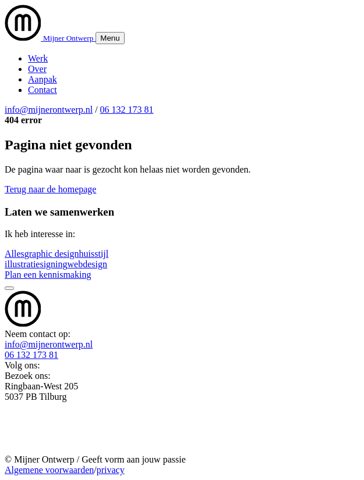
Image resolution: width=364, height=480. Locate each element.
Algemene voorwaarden (49, 470)
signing (53, 264)
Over (37, 69)
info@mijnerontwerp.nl (49, 109)
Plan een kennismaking (48, 275)
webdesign (87, 264)
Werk (38, 58)
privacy (111, 470)
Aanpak (42, 79)
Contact (42, 90)
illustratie (22, 264)
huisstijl (94, 254)
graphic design (51, 254)
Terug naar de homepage (50, 189)
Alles (14, 254)
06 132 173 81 (127, 109)
